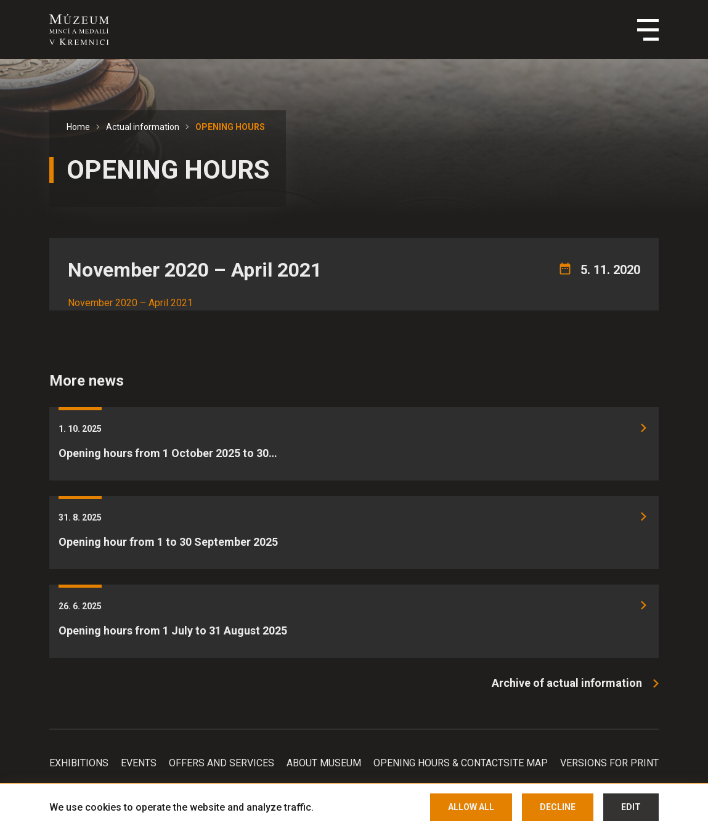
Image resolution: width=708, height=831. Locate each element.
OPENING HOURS (230, 127)
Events (139, 763)
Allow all (471, 807)
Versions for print (609, 763)
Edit (631, 807)
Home (78, 127)
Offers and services (221, 763)
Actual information (142, 127)
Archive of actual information (567, 682)
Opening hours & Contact (438, 763)
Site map (525, 763)
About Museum (324, 763)
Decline (558, 807)
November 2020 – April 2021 (130, 303)
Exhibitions (78, 763)
